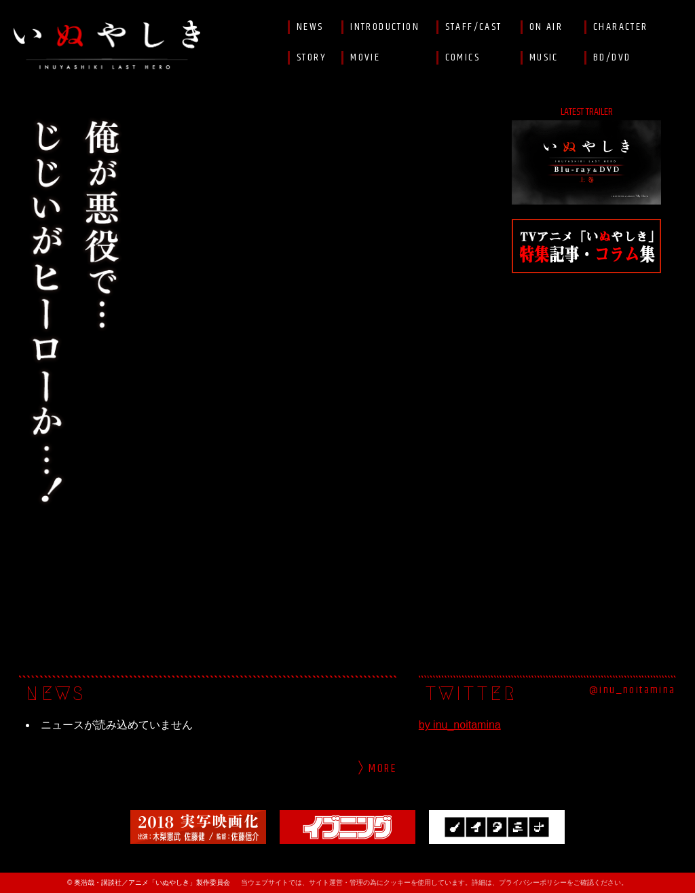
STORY (311, 58)
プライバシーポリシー (533, 882)
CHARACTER (620, 27)
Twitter (674, 27)
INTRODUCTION (384, 27)
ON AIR (546, 27)
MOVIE (365, 58)
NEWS (310, 27)
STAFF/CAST (473, 27)
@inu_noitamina (632, 690)
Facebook (674, 58)
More (382, 768)
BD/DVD (612, 58)
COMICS (462, 58)
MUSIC (544, 58)
